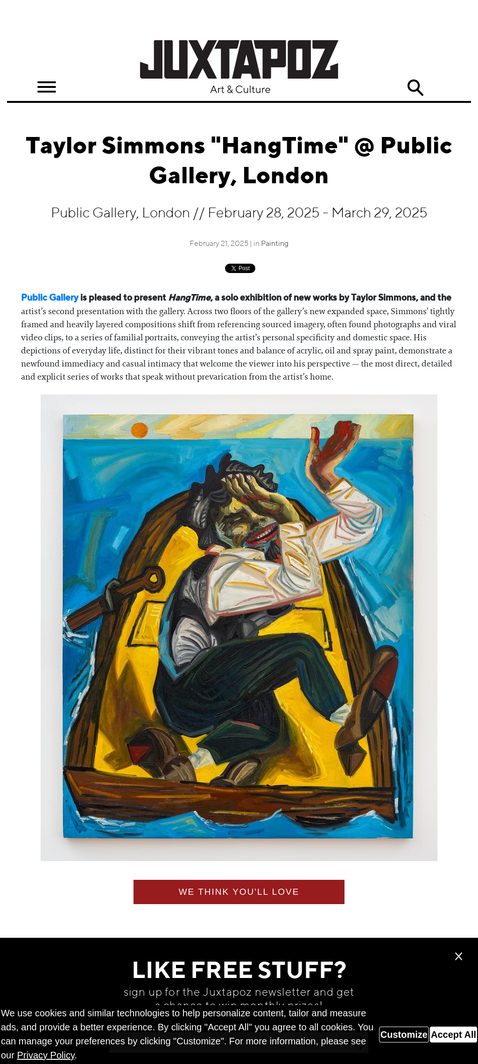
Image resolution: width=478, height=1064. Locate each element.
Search (415, 87)
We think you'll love (239, 892)
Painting (274, 244)
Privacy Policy (45, 1055)
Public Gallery (49, 298)
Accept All (453, 1034)
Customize (404, 1034)
